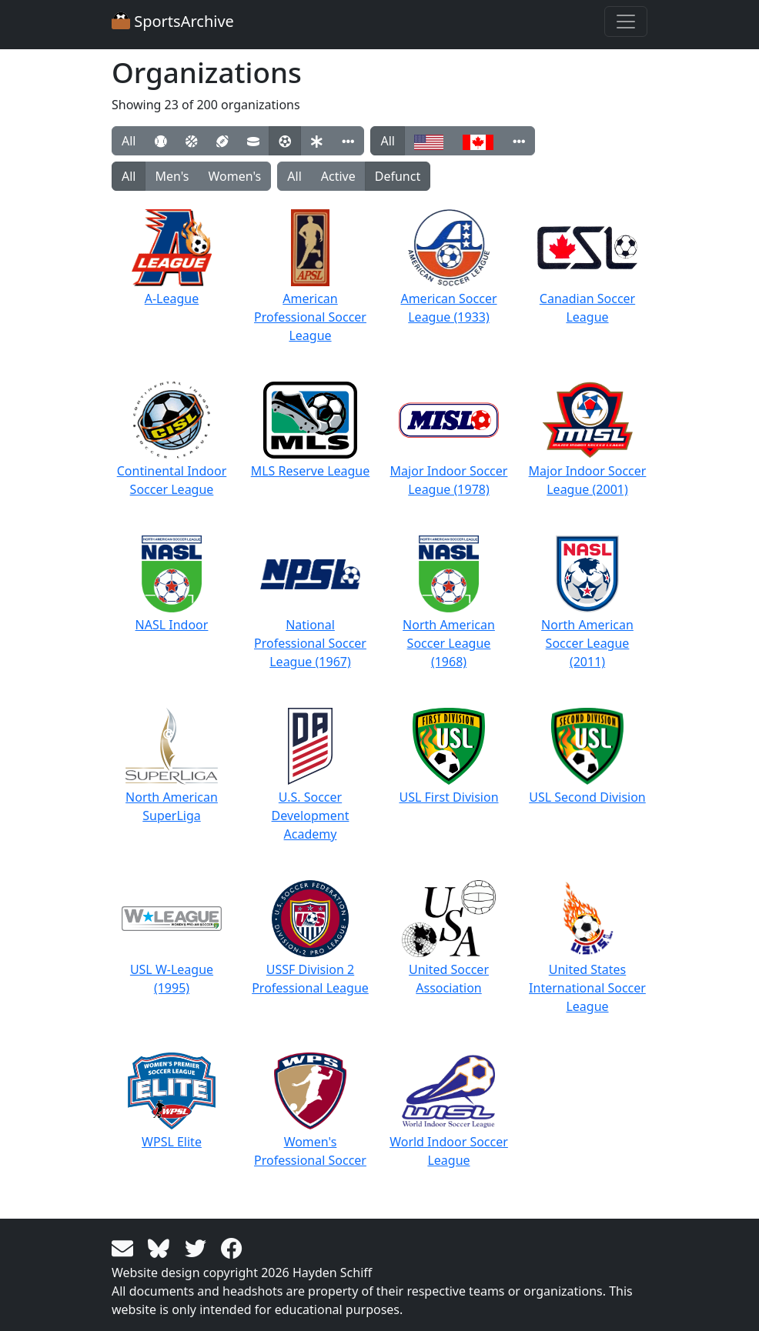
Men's (172, 176)
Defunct (397, 176)
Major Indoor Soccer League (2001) (588, 440)
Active (338, 176)
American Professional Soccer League (310, 276)
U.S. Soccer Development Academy (310, 775)
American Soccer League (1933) (448, 267)
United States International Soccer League (587, 947)
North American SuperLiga (172, 766)
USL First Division (448, 757)
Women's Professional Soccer (310, 1110)
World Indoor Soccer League (449, 1110)
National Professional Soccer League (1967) (310, 602)
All (128, 140)
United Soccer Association (448, 938)
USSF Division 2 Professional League (310, 938)
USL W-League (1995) (172, 938)
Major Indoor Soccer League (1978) (449, 440)
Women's (235, 176)
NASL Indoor (172, 584)
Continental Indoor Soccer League (172, 440)
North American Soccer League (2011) (587, 602)
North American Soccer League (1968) (449, 602)
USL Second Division (587, 757)
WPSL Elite (172, 1101)
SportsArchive (173, 21)
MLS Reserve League (310, 430)
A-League (172, 258)
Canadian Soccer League (587, 267)
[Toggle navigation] (625, 21)
